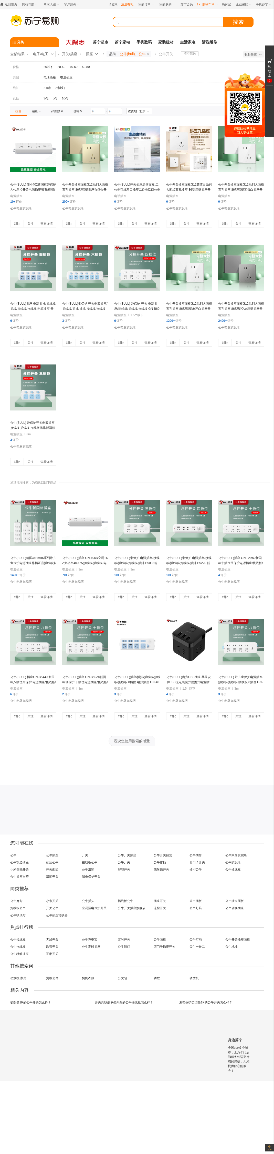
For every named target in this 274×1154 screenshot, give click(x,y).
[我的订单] (146, 4)
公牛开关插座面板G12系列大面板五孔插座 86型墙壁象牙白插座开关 (189, 309)
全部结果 (17, 54)
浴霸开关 (52, 876)
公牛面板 (160, 939)
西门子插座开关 (164, 947)
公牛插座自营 (19, 876)
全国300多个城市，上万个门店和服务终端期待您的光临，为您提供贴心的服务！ (238, 1059)
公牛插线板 (233, 869)
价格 (16, 67)
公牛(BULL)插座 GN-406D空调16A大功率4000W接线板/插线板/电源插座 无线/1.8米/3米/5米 (85, 563)
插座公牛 (52, 862)
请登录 (113, 4)
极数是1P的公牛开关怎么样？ (30, 1002)
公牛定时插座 (91, 947)
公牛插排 (195, 855)
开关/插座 (69, 54)
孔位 (16, 98)
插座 (89, 54)
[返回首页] (10, 4)
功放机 (194, 978)
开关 (85, 855)
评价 (16, 201)
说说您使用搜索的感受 (132, 741)
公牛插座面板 (234, 901)
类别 (16, 77)
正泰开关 (52, 954)
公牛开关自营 (163, 855)
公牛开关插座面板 (237, 939)
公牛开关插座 (127, 855)
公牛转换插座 (234, 908)
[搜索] (171, 22)
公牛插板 (195, 901)
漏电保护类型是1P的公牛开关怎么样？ (205, 1002)
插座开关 (160, 901)
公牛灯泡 (195, 939)
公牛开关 (124, 862)
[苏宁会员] (186, 4)
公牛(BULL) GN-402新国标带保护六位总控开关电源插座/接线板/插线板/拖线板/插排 (33, 190)
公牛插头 (88, 901)
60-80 (86, 67)
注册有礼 (127, 4)
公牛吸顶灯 (18, 915)
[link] (18, 111)
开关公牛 (52, 908)
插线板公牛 (125, 901)
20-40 (61, 67)
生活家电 (187, 42)
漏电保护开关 (91, 876)
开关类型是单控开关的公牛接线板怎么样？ (124, 1002)
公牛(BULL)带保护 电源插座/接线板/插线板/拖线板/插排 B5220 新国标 (189, 563)
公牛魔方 (16, 901)
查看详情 (46, 223)
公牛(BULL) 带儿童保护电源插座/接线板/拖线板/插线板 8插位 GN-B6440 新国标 (241, 682)
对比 (17, 223)
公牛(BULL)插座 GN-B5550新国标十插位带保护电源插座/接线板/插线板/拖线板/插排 (240, 563)
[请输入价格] (98, 111)
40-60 (74, 67)
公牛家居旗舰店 (236, 855)
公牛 (13, 855)
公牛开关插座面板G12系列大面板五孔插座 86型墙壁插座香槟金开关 (85, 190)
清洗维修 (209, 42)
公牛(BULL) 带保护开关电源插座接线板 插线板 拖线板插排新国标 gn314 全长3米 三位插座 (32, 428)
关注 (30, 223)
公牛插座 (52, 855)
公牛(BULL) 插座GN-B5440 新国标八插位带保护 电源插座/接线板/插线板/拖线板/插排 (33, 682)
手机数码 (144, 42)
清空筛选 (190, 53)
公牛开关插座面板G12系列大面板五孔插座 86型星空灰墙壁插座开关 (241, 309)
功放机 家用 (18, 978)
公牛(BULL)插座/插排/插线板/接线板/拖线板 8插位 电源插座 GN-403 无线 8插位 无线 (137, 682)
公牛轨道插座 (19, 862)
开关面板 (52, 869)
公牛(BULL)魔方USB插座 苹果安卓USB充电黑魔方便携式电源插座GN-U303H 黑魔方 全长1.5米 (188, 682)
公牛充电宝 (89, 939)
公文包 (122, 978)
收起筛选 (253, 54)
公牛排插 (160, 862)
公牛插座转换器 (57, 915)
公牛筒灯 (124, 947)
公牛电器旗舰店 (21, 208)
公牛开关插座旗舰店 (131, 908)
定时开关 (124, 939)
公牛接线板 (18, 939)
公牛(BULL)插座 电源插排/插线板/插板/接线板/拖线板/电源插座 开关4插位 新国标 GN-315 (33, 309)
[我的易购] (167, 4)
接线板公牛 (89, 862)
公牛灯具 (195, 908)
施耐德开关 (161, 869)
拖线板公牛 (18, 908)
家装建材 (166, 42)
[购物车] (207, 4)
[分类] (34, 42)
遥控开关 (160, 908)
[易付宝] (226, 4)
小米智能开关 (19, 869)
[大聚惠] (75, 42)
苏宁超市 (100, 42)
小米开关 (52, 901)
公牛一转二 (197, 947)
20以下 (48, 67)
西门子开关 (197, 862)
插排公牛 (195, 869)
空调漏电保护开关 (94, 908)
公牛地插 (231, 947)
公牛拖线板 (18, 947)
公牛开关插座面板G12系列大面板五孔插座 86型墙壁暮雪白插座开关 (241, 190)
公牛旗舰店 (233, 862)
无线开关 (52, 939)
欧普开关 (52, 947)
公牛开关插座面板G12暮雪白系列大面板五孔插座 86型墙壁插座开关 (189, 190)
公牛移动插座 (19, 954)
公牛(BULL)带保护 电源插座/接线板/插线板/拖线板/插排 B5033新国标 (137, 563)
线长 (16, 88)
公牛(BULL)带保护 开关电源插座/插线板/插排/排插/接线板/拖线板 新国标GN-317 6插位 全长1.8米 (85, 309)
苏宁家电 (122, 42)
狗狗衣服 (88, 978)
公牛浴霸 (88, 869)
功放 (157, 978)
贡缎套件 (52, 978)
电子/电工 (40, 54)
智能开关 (124, 869)
